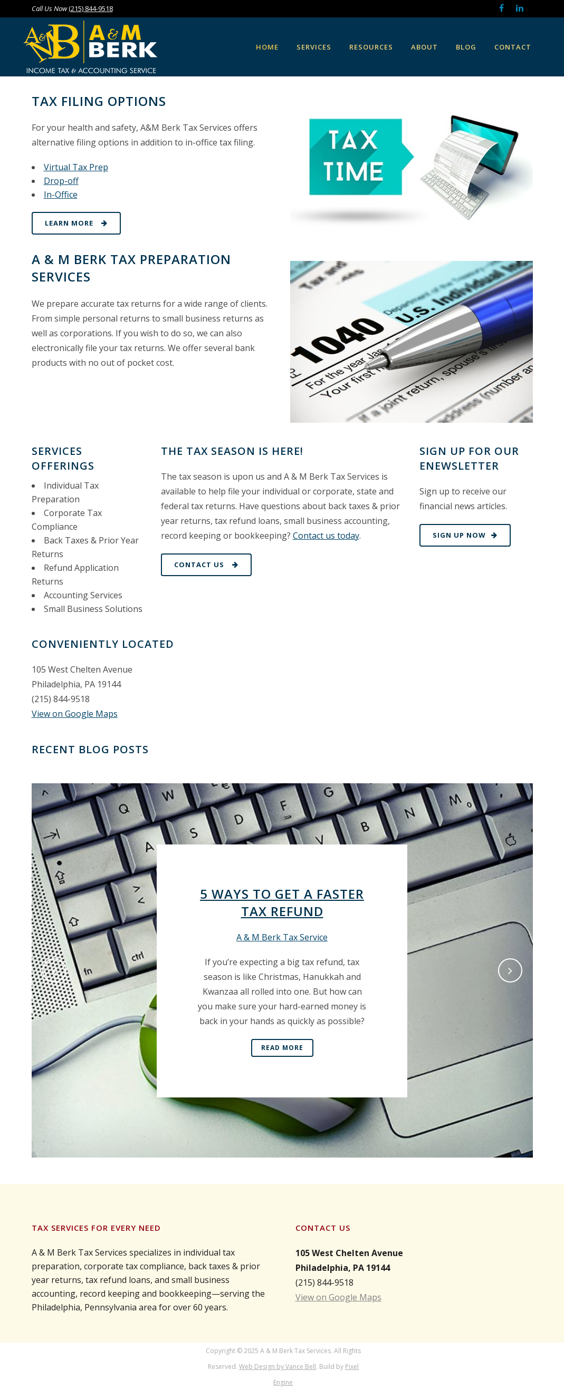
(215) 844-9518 (91, 8)
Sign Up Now (465, 535)
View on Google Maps (75, 714)
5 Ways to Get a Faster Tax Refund (282, 902)
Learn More (76, 223)
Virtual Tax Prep (76, 167)
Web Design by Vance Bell (277, 1366)
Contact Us (206, 564)
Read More (282, 1047)
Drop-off (61, 181)
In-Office (61, 194)
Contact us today (326, 535)
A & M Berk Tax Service (282, 937)
